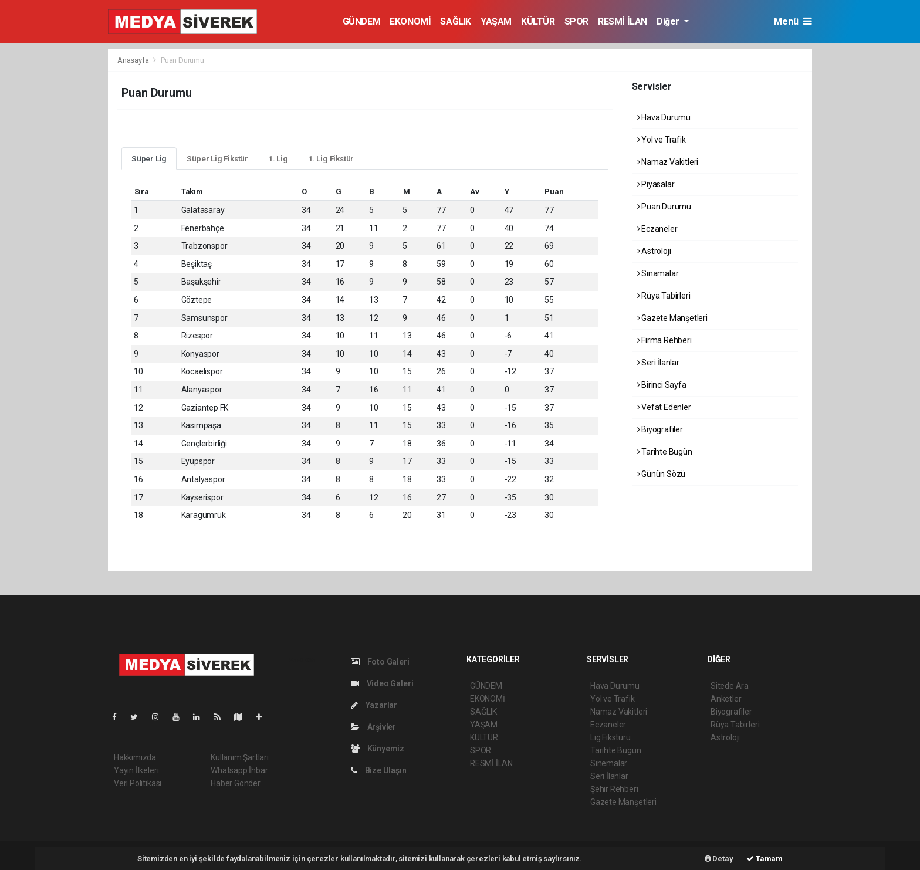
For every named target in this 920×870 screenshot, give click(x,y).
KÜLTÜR (538, 21)
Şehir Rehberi (614, 789)
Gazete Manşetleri (672, 318)
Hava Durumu (664, 117)
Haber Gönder (236, 783)
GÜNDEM (362, 21)
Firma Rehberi (664, 340)
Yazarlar (374, 705)
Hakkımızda (135, 757)
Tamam (764, 858)
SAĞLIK (455, 21)
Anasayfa (133, 60)
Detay (719, 858)
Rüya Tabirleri (664, 295)
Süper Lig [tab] (149, 158)
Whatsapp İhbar (239, 770)
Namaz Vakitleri (668, 162)
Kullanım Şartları (240, 757)
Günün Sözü (661, 474)
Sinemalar (608, 763)
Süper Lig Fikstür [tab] (217, 158)
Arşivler (373, 727)
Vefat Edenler (664, 407)
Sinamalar (658, 273)
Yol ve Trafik (661, 139)
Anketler (726, 698)
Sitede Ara (730, 685)
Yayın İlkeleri (136, 770)
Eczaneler (657, 228)
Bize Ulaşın (379, 770)
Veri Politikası (137, 783)
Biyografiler (660, 429)
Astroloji (654, 251)
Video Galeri (382, 683)
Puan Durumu (182, 60)
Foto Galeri (380, 661)
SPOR (576, 21)
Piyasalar (656, 184)
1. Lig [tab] (278, 158)
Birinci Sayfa (661, 385)
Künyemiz (377, 748)
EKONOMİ (410, 21)
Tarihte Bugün (664, 451)
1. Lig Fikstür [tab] (331, 158)
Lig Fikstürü (610, 737)
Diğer (669, 21)
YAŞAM (496, 21)
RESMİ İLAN (622, 21)
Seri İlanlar (658, 362)
